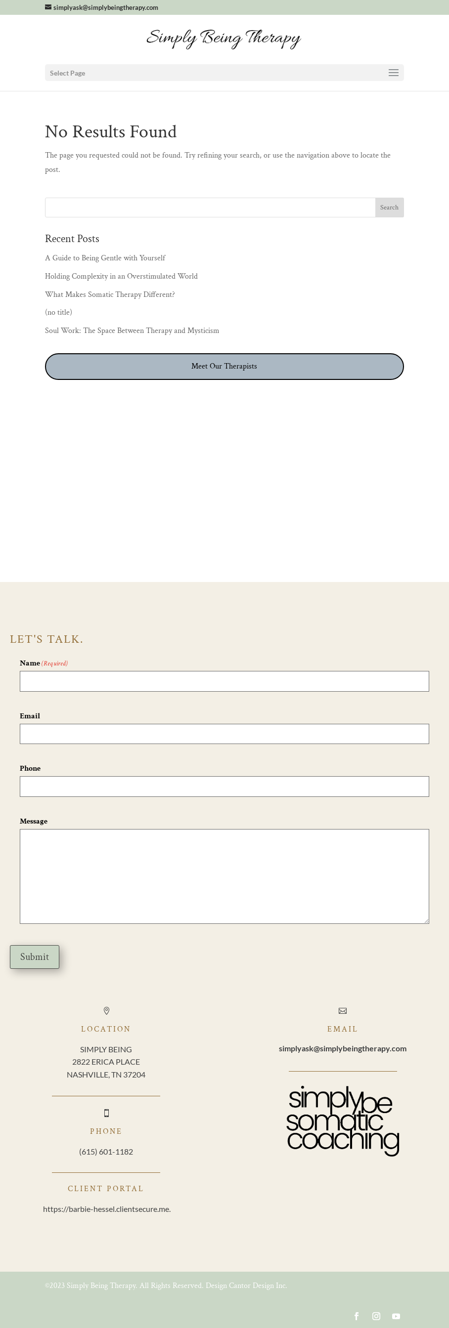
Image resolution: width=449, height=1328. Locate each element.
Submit (34, 957)
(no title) (58, 312)
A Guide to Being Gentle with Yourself (106, 258)
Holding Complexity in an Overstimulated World (121, 276)
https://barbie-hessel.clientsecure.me (106, 1208)
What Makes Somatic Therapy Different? (110, 295)
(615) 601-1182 (106, 1151)
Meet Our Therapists (224, 366)
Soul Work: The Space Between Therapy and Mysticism (132, 331)
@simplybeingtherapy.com (342, 1048)
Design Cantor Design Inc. (246, 1286)
